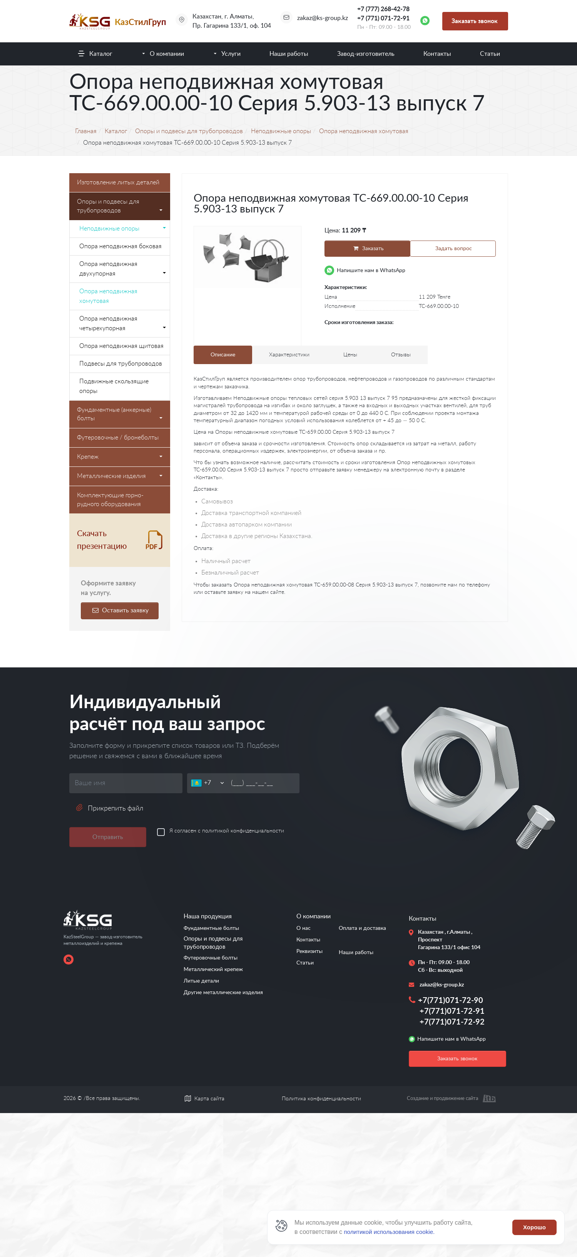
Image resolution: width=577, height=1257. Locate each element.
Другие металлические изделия (223, 992)
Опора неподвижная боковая (120, 246)
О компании (167, 54)
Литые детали (201, 981)
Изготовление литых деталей (118, 182)
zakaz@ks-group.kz (322, 18)
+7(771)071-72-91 (452, 1011)
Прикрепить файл (109, 808)
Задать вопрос (454, 248)
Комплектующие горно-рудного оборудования (110, 499)
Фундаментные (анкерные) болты (120, 414)
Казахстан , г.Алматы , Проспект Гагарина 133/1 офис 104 (446, 939)
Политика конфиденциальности (321, 1099)
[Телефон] (215, 783)
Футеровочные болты (210, 958)
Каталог (100, 54)
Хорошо (534, 1227)
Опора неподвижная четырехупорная (122, 323)
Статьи (490, 54)
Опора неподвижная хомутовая (108, 296)
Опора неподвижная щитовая (121, 346)
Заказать (366, 248)
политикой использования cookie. (391, 1232)
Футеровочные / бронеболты (118, 438)
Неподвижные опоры (122, 229)
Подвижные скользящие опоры (114, 386)
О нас (303, 928)
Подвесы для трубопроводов (120, 364)
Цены (350, 355)
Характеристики (289, 355)
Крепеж (120, 457)
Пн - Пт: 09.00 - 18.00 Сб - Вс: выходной (444, 966)
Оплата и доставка (362, 928)
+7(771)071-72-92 (452, 1022)
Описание (223, 355)
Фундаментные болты (211, 928)
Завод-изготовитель (366, 54)
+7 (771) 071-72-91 (383, 18)
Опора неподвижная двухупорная (122, 269)
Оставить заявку (120, 610)
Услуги (231, 54)
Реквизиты (309, 951)
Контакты (437, 54)
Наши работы (288, 54)
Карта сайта (209, 1099)
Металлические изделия (120, 476)
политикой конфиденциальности (243, 831)
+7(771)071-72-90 (450, 1001)
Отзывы (401, 355)
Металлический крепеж (213, 969)
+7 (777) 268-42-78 (383, 9)
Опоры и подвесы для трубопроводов (120, 206)
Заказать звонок (475, 21)
